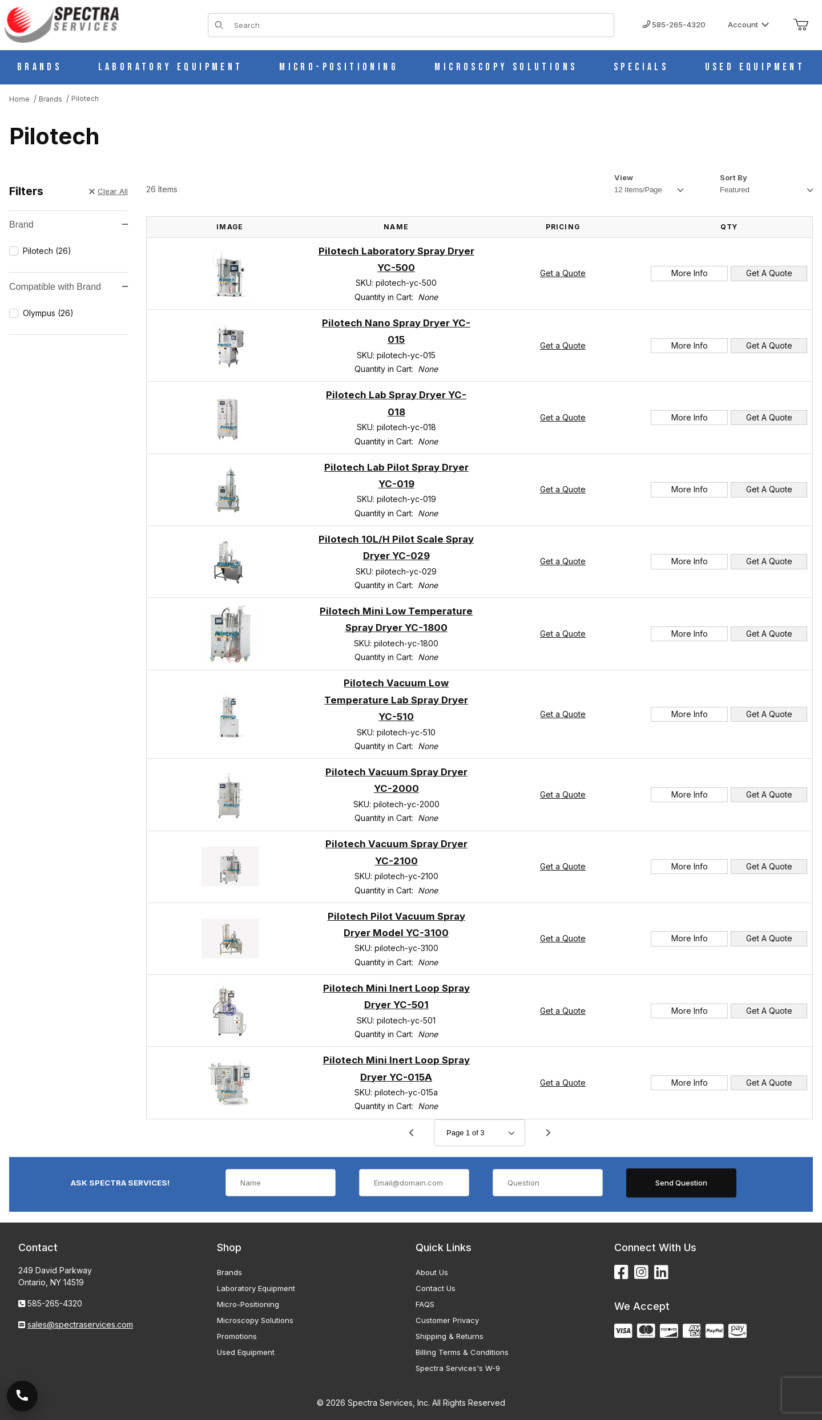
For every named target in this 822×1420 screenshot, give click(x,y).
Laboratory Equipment (256, 1288)
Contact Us (436, 1288)
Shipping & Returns (449, 1336)
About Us (432, 1272)
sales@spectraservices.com (80, 1324)
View (623, 177)
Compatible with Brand (68, 287)
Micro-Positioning (248, 1304)
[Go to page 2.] (548, 1133)
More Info (689, 273)
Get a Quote (563, 273)
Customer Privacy (447, 1320)
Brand (68, 224)
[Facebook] (621, 1272)
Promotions (237, 1336)
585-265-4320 (674, 24)
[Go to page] (479, 1132)
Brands (229, 1272)
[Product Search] (420, 25)
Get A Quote (769, 273)
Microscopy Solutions (255, 1320)
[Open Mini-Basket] (800, 25)
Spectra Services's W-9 (458, 1368)
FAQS (425, 1304)
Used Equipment (246, 1352)
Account (748, 24)
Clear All (108, 191)
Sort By (733, 177)
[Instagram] (641, 1272)
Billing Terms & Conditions (462, 1352)
